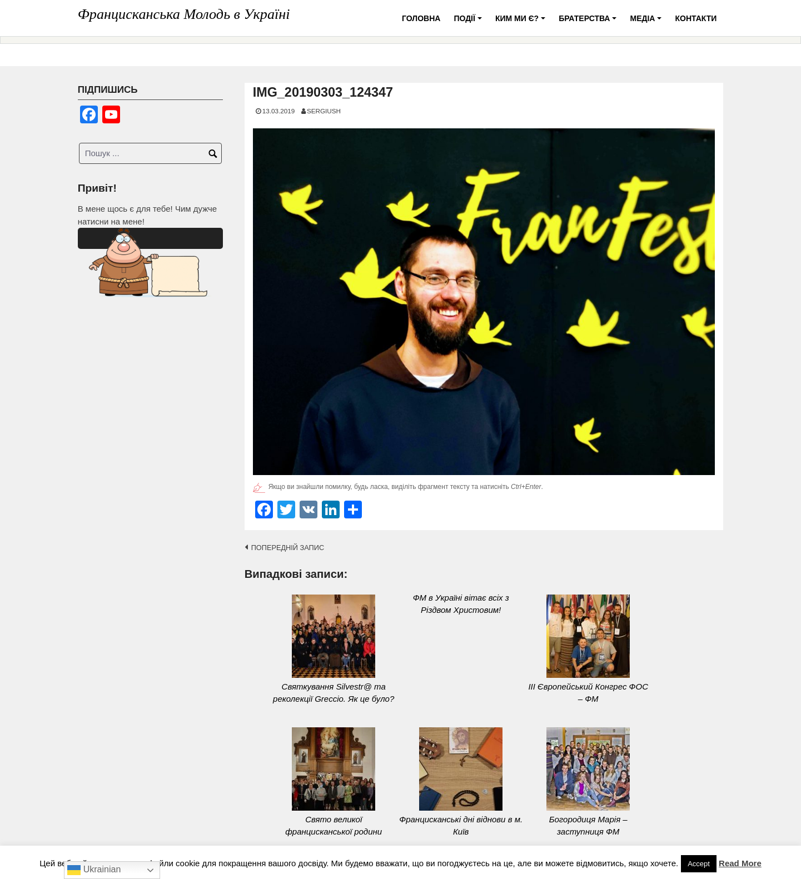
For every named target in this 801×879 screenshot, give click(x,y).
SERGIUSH (324, 110)
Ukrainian (94, 870)
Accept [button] (699, 864)
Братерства (589, 22)
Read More (740, 863)
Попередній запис (287, 547)
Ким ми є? (522, 22)
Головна (421, 18)
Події (469, 22)
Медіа (647, 22)
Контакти (696, 18)
